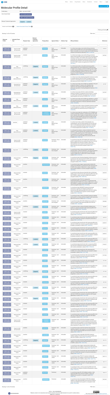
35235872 (104, 77)
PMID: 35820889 (78, 203)
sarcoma (15, 122)
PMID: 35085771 (86, 325)
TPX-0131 (45, 179)
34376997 (104, 84)
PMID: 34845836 (78, 193)
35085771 (104, 319)
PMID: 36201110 (91, 348)
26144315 (104, 149)
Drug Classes (77, 1)
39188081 (104, 122)
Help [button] (101, 1)
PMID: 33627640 (84, 284)
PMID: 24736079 (90, 52)
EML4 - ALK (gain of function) (26, 17)
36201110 (104, 345)
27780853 (104, 157)
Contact (95, 1)
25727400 (104, 255)
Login (107, 1)
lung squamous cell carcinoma (17, 85)
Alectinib (45, 48)
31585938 (104, 66)
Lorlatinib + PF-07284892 (46, 113)
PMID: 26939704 (77, 220)
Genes (71, 1)
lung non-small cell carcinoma (17, 49)
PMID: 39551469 (74, 383)
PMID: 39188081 (89, 127)
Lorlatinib (29, 21)
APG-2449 (45, 201)
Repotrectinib (46, 164)
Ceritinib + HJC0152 (46, 320)
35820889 (104, 201)
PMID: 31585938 (80, 74)
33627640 (104, 282)
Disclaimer (89, 1)
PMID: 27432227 (89, 246)
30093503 (104, 164)
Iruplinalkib (45, 335)
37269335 (104, 112)
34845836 (104, 187)
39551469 (104, 379)
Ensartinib (45, 351)
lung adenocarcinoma (17, 67)
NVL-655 (45, 140)
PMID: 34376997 (91, 96)
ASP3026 (45, 266)
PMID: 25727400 (83, 257)
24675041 (104, 55)
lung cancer (15, 149)
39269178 (104, 140)
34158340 (104, 179)
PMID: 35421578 (86, 337)
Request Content (104, 6)
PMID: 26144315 (78, 154)
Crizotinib (45, 223)
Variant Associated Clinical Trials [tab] (25, 26)
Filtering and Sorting (103, 29)
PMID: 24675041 (77, 214)
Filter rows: (92, 33)
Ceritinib (45, 55)
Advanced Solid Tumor (17, 158)
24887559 (104, 172)
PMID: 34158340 (85, 184)
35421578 (104, 334)
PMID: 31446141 (74, 369)
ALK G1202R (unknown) (25, 14)
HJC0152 (45, 328)
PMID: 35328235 (74, 103)
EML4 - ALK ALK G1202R (7, 49)
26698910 (104, 222)
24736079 (104, 48)
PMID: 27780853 (82, 161)
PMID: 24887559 (82, 176)
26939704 (104, 217)
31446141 (104, 367)
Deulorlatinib (46, 379)
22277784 (104, 249)
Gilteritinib (45, 293)
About (84, 1)
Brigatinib (22, 21)
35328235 (104, 99)
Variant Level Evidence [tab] (8, 26)
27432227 (104, 244)
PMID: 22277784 (83, 252)
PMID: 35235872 (88, 81)
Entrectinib (45, 217)
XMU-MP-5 (45, 187)
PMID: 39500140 (78, 137)
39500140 (104, 130)
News (66, 1)
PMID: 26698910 (88, 225)
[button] (10, 40)
